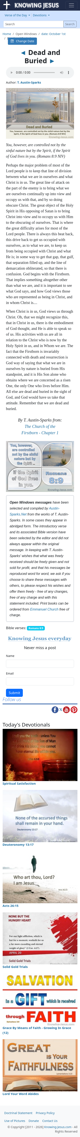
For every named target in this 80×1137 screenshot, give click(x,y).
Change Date (22, 41)
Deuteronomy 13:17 (18, 844)
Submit (14, 692)
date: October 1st (53, 34)
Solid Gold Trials (15, 967)
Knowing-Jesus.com (57, 1127)
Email (10, 673)
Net (23, 514)
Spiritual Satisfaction (19, 783)
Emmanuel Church (44, 609)
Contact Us (49, 1121)
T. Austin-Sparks (29, 82)
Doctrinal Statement (18, 1113)
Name (10, 656)
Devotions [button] (40, 15)
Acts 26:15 (11, 905)
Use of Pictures (14, 1121)
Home (7, 34)
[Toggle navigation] (71, 5)
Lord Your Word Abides (21, 1094)
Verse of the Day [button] (16, 15)
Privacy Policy (45, 1113)
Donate (34, 1121)
